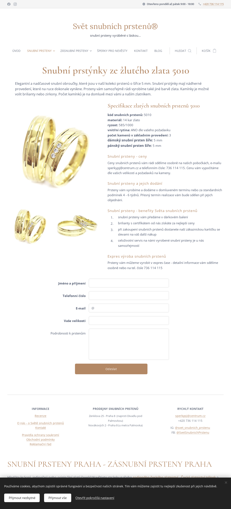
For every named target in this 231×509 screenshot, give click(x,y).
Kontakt (40, 428)
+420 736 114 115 (213, 4)
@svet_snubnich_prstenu (192, 428)
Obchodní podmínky (40, 440)
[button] (185, 51)
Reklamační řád (40, 444)
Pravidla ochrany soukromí (40, 435)
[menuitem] (16, 51)
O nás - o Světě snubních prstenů (40, 423)
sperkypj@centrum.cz (190, 416)
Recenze (40, 416)
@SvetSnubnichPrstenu (192, 432)
